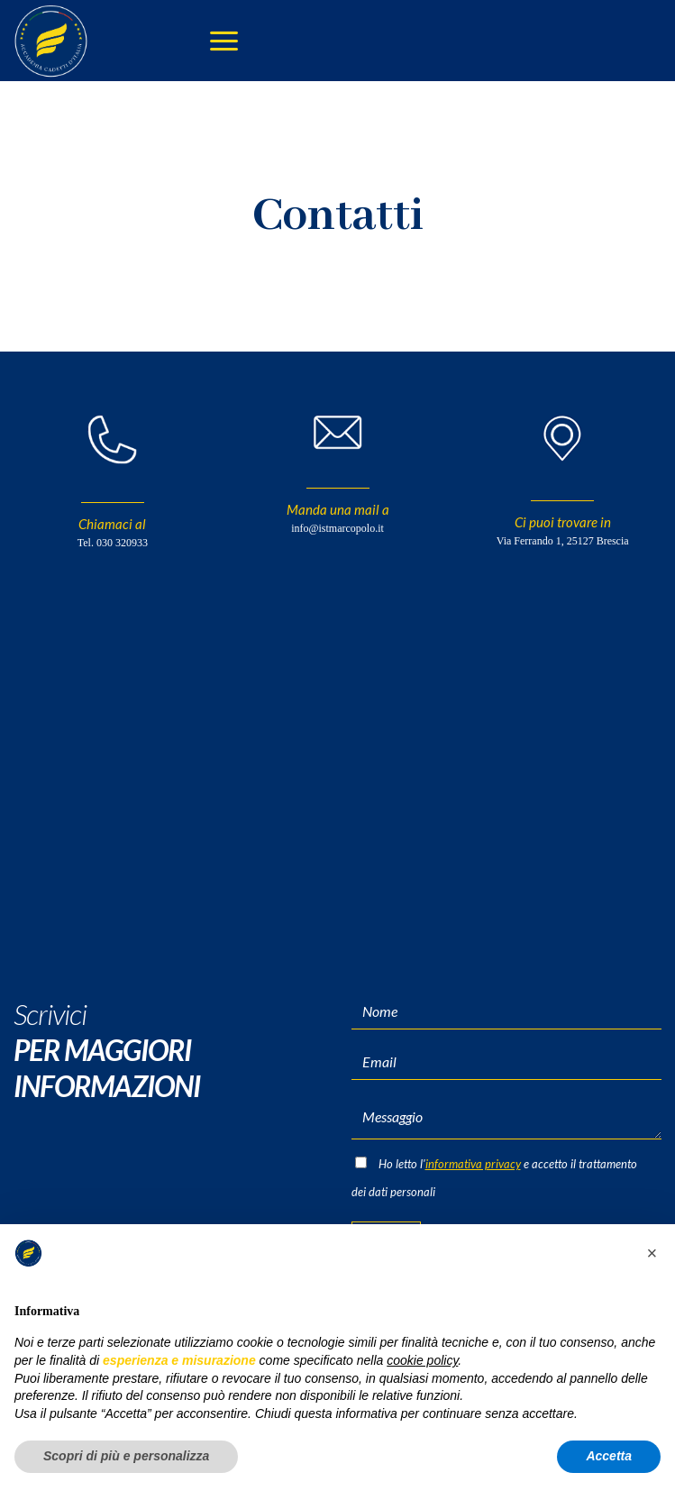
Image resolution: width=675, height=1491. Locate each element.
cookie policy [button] (422, 1360)
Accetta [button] (609, 1456)
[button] (651, 1253)
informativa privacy (473, 1164)
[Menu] (224, 41)
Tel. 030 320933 (113, 542)
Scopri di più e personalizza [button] (126, 1456)
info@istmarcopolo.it (337, 528)
